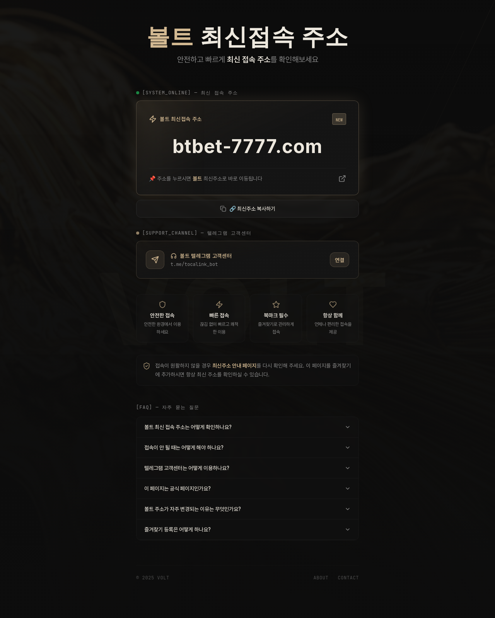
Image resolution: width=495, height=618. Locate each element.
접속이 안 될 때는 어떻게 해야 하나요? (247, 447)
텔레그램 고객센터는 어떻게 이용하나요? (247, 468)
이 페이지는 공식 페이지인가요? (247, 488)
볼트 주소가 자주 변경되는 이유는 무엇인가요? (247, 509)
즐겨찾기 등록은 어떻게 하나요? (247, 529)
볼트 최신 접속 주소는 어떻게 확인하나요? (247, 427)
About (320, 578)
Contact (348, 578)
